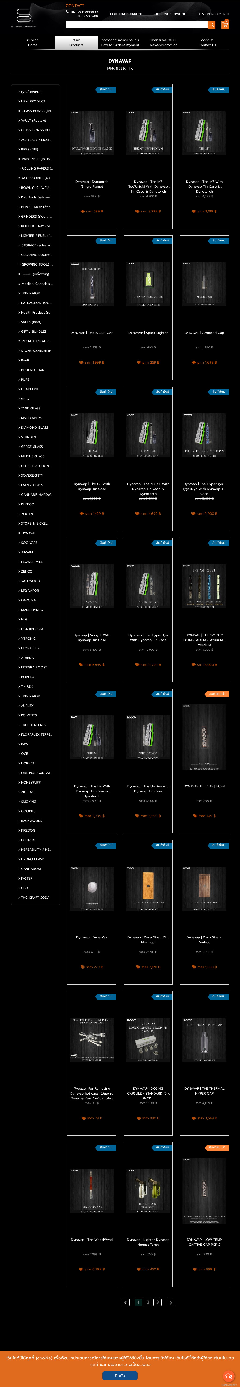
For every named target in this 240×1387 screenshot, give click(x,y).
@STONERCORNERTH (128, 14)
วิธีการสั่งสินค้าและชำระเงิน (120, 42)
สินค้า (76, 42)
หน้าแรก (33, 42)
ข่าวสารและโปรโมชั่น (163, 42)
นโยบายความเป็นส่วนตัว (129, 1364)
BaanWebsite (229, 1385)
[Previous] (125, 1302)
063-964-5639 (88, 11)
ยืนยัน (120, 1375)
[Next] (171, 1302)
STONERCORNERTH (173, 14)
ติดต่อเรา (207, 42)
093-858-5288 (88, 16)
